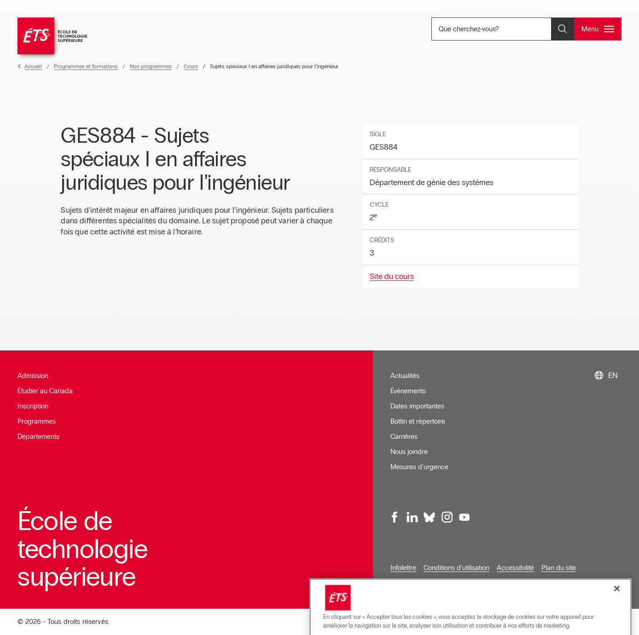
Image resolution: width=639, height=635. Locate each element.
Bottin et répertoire (417, 421)
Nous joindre (409, 452)
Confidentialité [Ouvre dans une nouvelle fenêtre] (411, 583)
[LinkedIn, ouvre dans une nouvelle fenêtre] (412, 517)
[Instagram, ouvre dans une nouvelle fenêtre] (446, 517)
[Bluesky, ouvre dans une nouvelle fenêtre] (429, 517)
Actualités (404, 376)
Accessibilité (515, 568)
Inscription (32, 406)
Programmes (36, 421)
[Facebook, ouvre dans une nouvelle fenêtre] (395, 517)
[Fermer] (617, 617)
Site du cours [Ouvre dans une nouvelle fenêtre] (392, 276)
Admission (32, 376)
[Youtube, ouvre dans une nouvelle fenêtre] (464, 517)
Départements (38, 436)
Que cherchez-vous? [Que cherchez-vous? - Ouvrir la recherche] (499, 28)
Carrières (404, 436)
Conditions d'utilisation (456, 568)
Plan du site (558, 568)
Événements (408, 391)
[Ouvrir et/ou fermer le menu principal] (598, 29)
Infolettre (403, 568)
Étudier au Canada (45, 391)
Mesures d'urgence (419, 467)
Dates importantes (417, 406)
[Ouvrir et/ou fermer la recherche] (562, 29)
